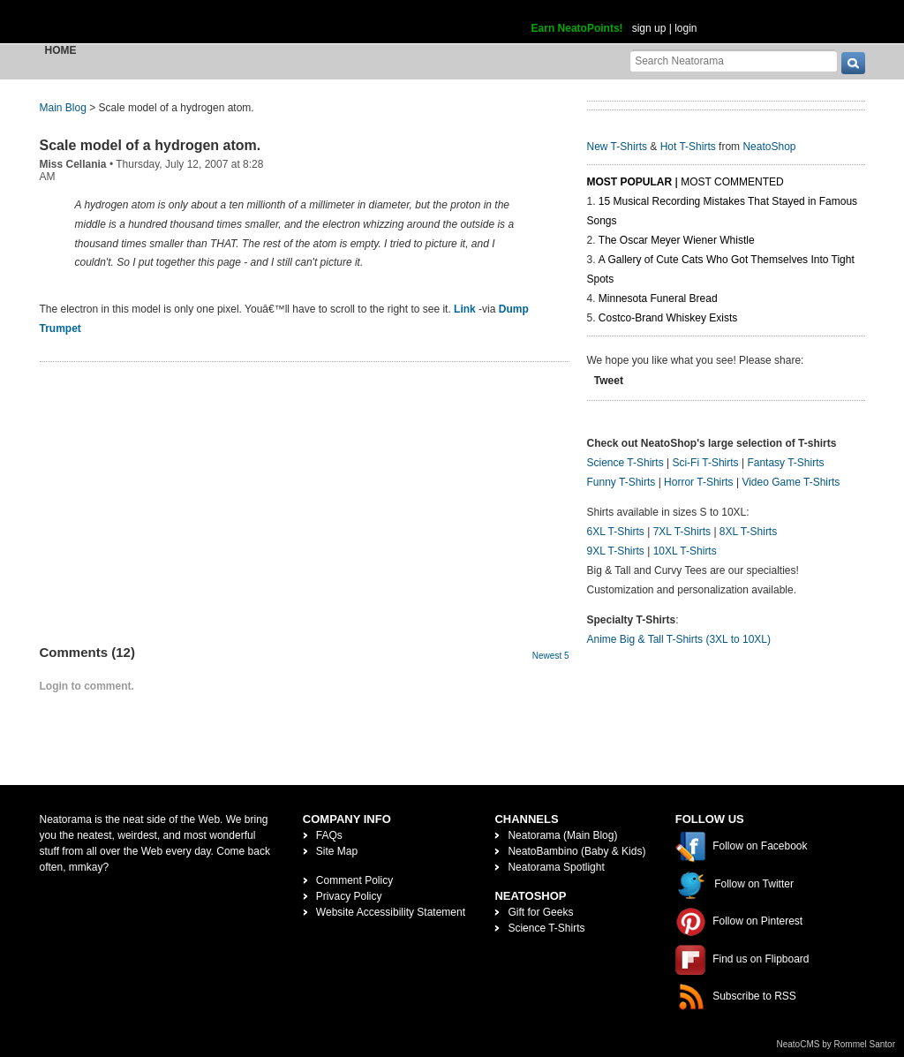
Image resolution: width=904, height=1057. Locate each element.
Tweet (608, 380)
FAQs (329, 835)
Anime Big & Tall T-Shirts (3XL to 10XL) (679, 639)
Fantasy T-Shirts (785, 463)
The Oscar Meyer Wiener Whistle (677, 240)
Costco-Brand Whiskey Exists (668, 318)
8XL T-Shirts (748, 531)
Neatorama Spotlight (556, 867)
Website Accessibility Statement (390, 912)
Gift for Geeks (540, 912)
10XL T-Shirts (685, 551)
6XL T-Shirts (615, 531)
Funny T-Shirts (621, 482)
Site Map (337, 851)
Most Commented (732, 182)
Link (465, 309)
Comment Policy (354, 880)
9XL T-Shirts (615, 551)
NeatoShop (768, 146)
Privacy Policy (349, 896)
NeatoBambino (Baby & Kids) (576, 851)
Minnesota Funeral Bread (658, 298)
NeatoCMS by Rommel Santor (836, 1044)
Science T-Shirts (625, 463)
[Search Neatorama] (733, 60)
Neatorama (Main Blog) (562, 835)
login (685, 28)
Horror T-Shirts (698, 482)
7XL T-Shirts (682, 531)
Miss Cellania (73, 164)
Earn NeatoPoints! (577, 28)
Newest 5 (550, 656)
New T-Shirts (617, 146)
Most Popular (630, 182)
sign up (649, 28)
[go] (853, 63)
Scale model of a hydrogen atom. (150, 145)
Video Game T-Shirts (791, 482)
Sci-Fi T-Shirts (705, 463)
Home (61, 50)
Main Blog (63, 108)
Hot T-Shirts (688, 146)
